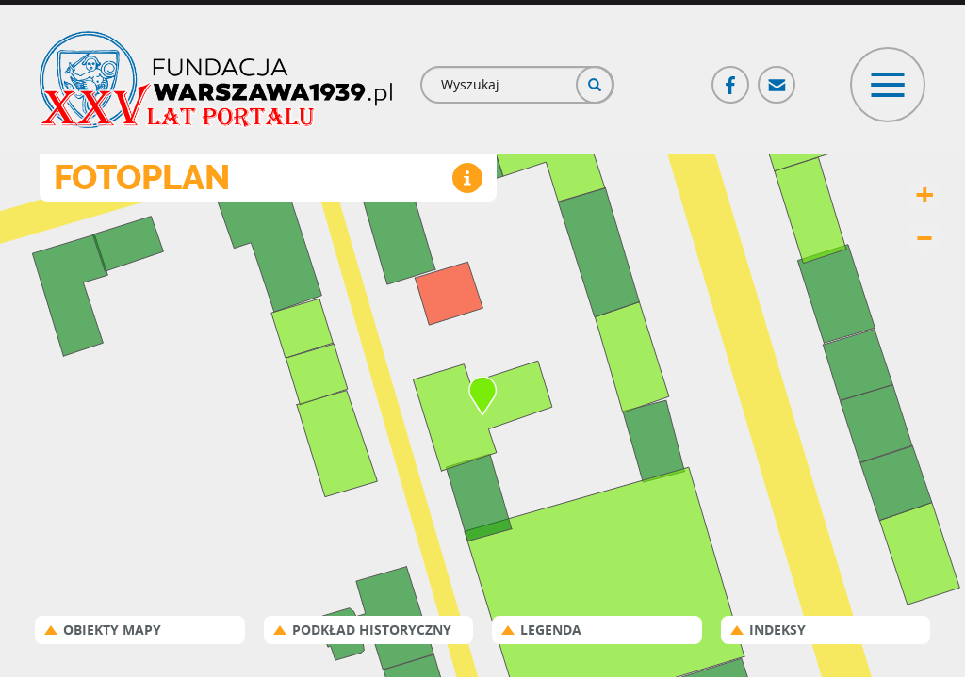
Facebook (731, 77)
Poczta (777, 77)
